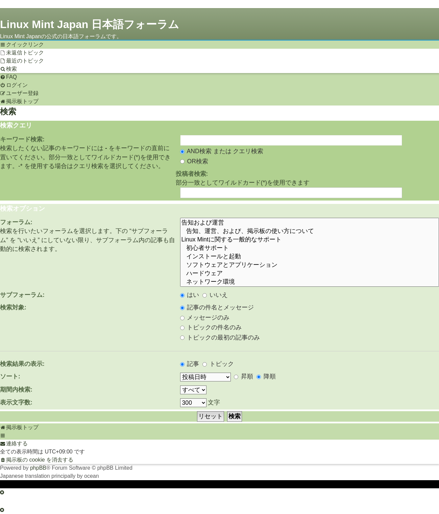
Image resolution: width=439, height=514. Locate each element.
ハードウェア (309, 273)
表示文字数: (16, 402)
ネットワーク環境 (309, 282)
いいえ (215, 294)
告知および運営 (309, 222)
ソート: (10, 376)
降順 (266, 376)
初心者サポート (309, 248)
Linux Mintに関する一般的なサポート (309, 239)
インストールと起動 (309, 256)
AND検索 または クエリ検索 (222, 151)
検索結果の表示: (22, 363)
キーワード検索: (22, 139)
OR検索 (194, 161)
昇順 (243, 376)
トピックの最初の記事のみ (220, 337)
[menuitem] (22, 53)
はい (189, 294)
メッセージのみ (205, 317)
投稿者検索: (192, 173)
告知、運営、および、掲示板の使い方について (309, 231)
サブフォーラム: (22, 294)
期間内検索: (16, 389)
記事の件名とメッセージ (217, 307)
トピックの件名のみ (211, 327)
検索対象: (13, 307)
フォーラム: (16, 222)
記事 (189, 363)
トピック (218, 363)
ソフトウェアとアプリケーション (309, 265)
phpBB (38, 468)
